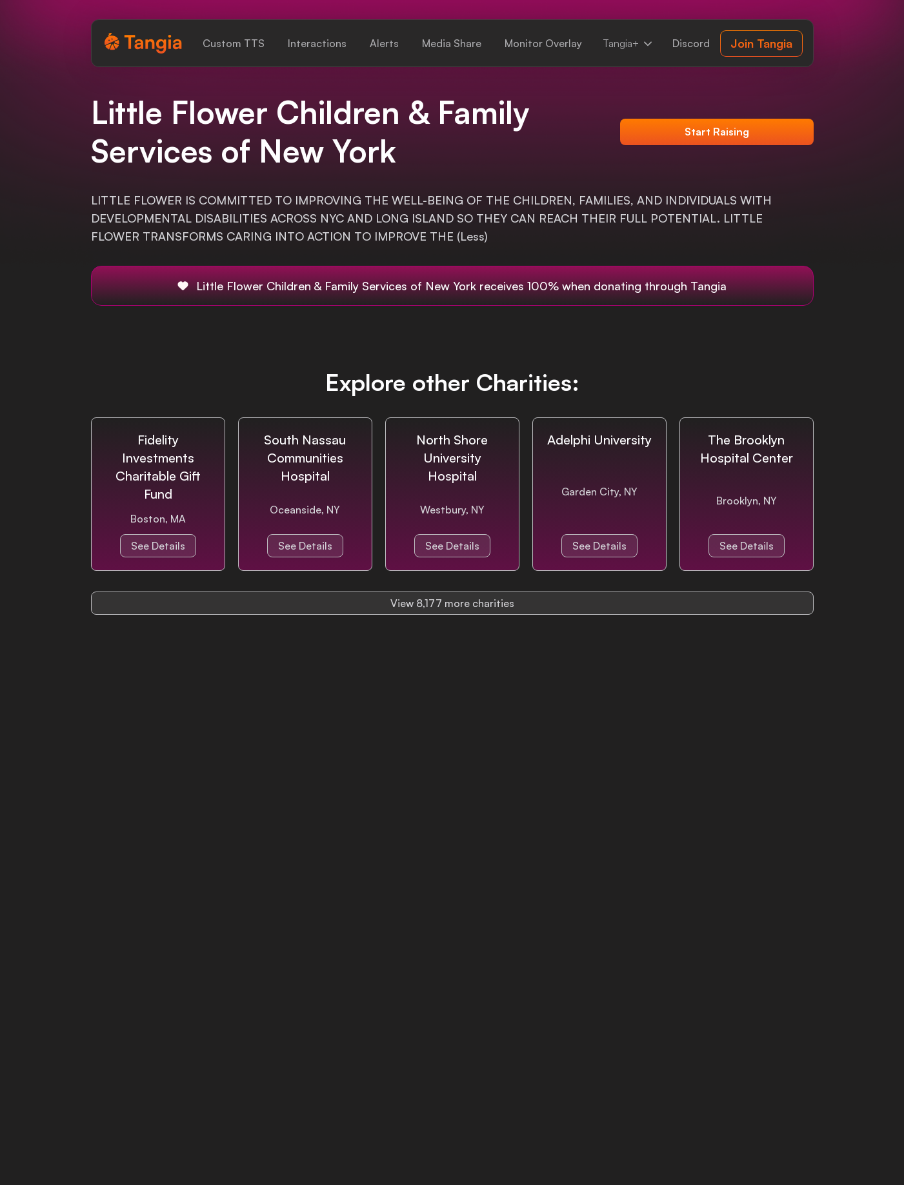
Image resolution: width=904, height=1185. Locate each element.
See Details (158, 545)
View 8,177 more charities (452, 603)
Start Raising (717, 131)
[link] (233, 43)
